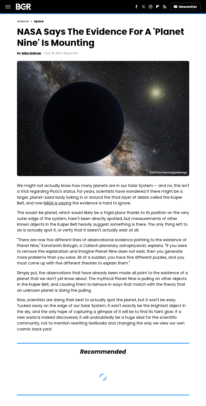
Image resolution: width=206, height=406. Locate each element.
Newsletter (185, 7)
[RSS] (164, 6)
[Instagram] (150, 6)
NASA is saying (57, 203)
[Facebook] (136, 6)
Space (38, 21)
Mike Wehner (31, 53)
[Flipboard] (157, 6)
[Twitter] (143, 6)
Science (23, 21)
